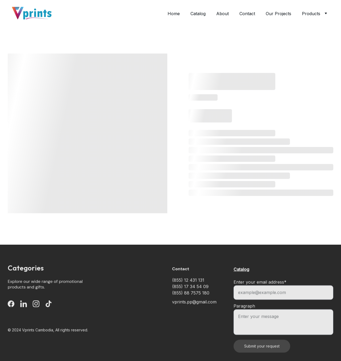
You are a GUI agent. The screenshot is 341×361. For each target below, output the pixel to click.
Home (174, 13)
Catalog (198, 13)
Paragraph (244, 311)
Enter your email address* (260, 287)
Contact (247, 13)
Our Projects (278, 13)
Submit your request (262, 351)
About (222, 13)
